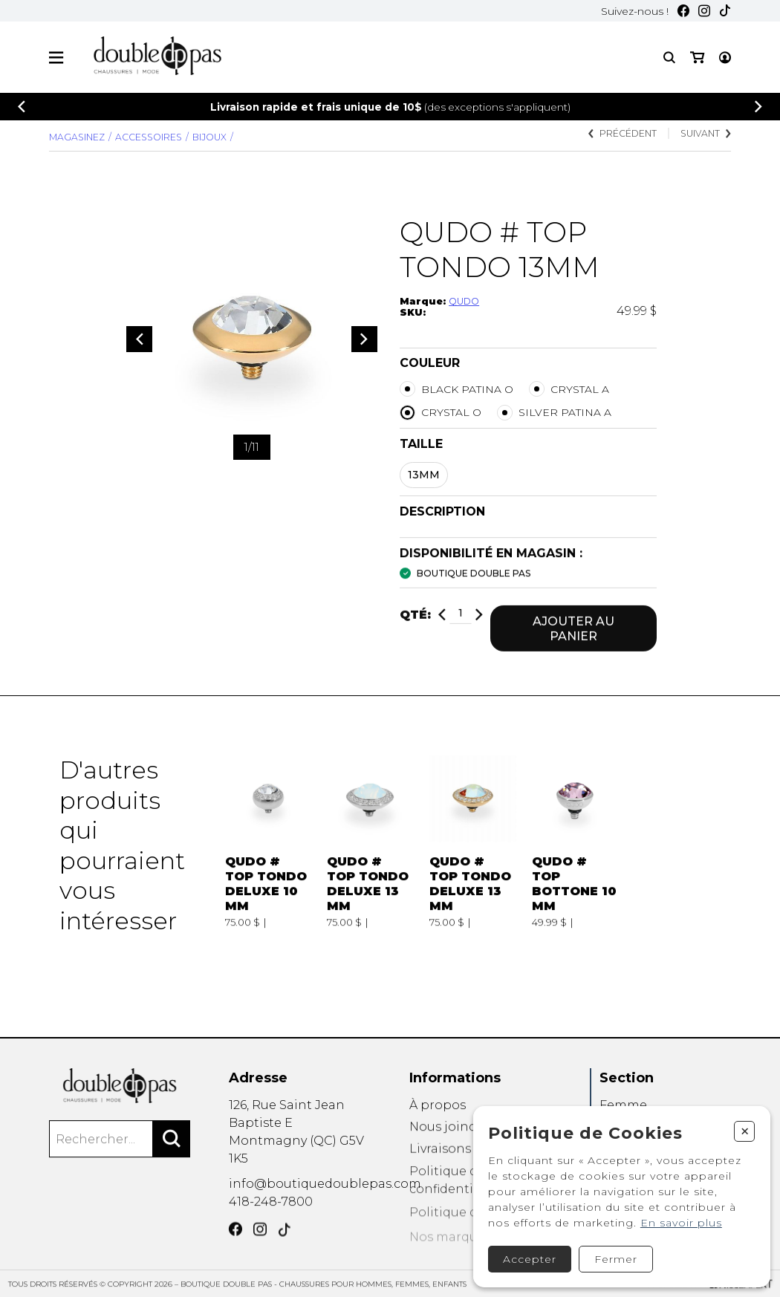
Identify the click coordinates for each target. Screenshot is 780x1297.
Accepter (524, 1253)
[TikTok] (725, 11)
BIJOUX (210, 137)
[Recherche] (669, 58)
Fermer (610, 1253)
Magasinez (77, 137)
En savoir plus (676, 1216)
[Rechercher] (171, 1159)
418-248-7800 (271, 1222)
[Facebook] (683, 11)
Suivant (705, 134)
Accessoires (149, 137)
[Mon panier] (724, 58)
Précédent (622, 134)
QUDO (464, 302)
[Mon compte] (696, 58)
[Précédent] (21, 107)
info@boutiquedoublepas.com (325, 1201)
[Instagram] (704, 11)
